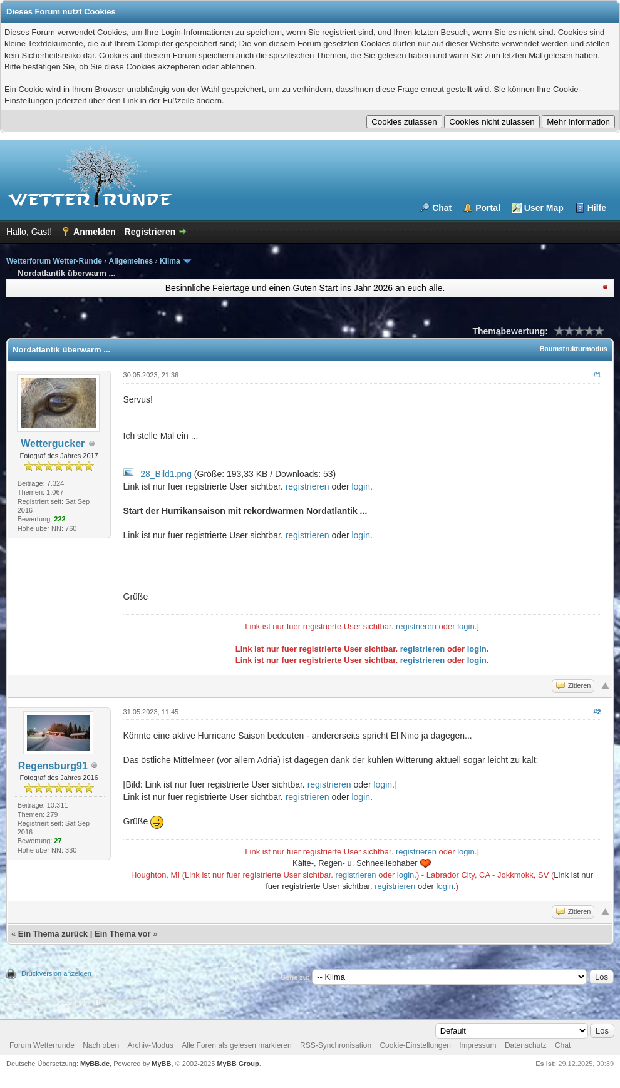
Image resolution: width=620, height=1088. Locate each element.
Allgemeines (131, 261)
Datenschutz (526, 1045)
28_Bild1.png (166, 474)
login (360, 486)
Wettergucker (53, 443)
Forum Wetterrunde (42, 1045)
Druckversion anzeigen (56, 973)
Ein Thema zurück (53, 933)
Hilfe (596, 208)
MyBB (161, 1063)
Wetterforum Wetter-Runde (54, 261)
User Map (544, 208)
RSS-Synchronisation (335, 1045)
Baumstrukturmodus (573, 348)
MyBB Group (238, 1063)
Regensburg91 (53, 766)
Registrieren (150, 232)
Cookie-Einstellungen (415, 1045)
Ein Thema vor (123, 933)
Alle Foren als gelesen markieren (236, 1045)
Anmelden (94, 232)
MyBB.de (95, 1063)
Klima (170, 261)
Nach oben (101, 1045)
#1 (597, 375)
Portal (487, 208)
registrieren (307, 486)
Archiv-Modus (150, 1045)
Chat (442, 208)
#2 (597, 712)
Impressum (477, 1045)
